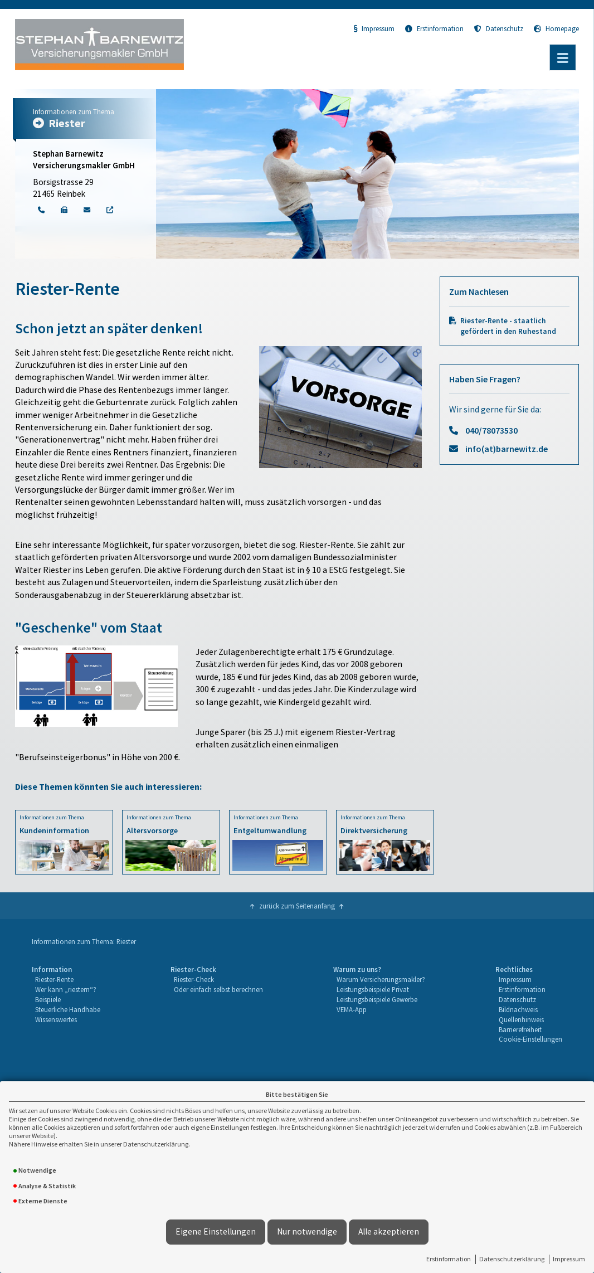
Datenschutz (498, 28)
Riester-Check (194, 979)
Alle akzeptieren (388, 1231)
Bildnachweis (518, 1009)
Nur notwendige (307, 1231)
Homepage (556, 28)
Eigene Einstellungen (216, 1231)
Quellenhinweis (521, 1019)
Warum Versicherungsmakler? (381, 979)
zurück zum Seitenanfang (297, 905)
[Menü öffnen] (562, 57)
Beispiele (48, 999)
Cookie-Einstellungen (530, 1038)
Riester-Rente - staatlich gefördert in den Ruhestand (508, 326)
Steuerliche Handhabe (67, 1009)
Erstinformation (448, 1259)
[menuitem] (66, 1004)
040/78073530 (491, 430)
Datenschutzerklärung (511, 1259)
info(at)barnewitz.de (506, 448)
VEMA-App (352, 1009)
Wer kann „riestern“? (65, 989)
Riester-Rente (54, 979)
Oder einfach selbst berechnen (218, 989)
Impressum (569, 1259)
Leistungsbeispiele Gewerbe (377, 999)
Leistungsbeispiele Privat (373, 989)
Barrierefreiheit (520, 1029)
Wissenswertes (56, 1019)
